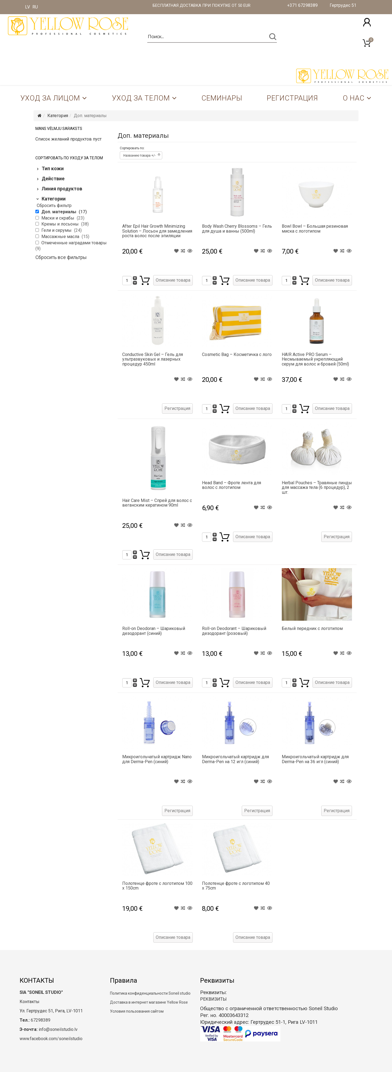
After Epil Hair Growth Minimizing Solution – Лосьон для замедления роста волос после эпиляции (157, 231)
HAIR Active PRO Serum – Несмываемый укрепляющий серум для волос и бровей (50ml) (315, 359)
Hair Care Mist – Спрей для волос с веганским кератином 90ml (157, 503)
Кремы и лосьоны (60, 224)
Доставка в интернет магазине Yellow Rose (149, 1002)
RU (35, 7)
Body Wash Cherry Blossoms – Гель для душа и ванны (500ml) (237, 229)
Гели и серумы (57, 230)
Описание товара (173, 280)
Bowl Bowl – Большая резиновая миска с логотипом (315, 229)
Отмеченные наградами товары (74, 242)
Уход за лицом (50, 98)
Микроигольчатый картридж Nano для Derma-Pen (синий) (157, 759)
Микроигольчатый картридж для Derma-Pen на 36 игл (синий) (315, 759)
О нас (354, 98)
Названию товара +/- (139, 155)
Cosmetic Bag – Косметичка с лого (237, 354)
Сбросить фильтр (54, 205)
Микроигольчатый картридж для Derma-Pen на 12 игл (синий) (235, 759)
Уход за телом (141, 98)
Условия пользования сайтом (137, 1011)
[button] (367, 22)
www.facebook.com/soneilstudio (51, 1038)
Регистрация (292, 98)
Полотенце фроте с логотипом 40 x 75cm (236, 886)
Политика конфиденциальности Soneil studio (150, 993)
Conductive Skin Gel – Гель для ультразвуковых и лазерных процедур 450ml (152, 359)
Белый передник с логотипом (312, 628)
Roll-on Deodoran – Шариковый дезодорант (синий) (153, 631)
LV (27, 7)
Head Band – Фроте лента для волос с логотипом (231, 485)
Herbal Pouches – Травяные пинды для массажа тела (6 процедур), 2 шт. (317, 487)
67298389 (40, 1020)
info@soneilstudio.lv (58, 1029)
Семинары (221, 98)
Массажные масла (60, 236)
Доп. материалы (59, 211)
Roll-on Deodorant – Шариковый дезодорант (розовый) (234, 631)
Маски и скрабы (58, 218)
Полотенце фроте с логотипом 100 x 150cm (157, 886)
